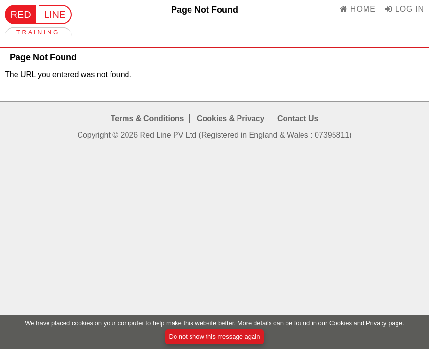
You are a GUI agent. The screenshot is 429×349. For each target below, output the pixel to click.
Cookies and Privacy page (365, 325)
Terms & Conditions (147, 118)
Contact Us (297, 118)
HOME (357, 9)
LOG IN (404, 9)
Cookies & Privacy (231, 118)
